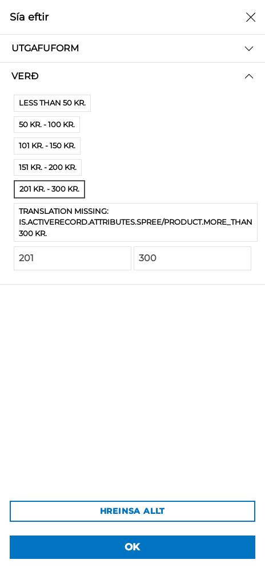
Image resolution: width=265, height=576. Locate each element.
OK (133, 547)
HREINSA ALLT (133, 511)
